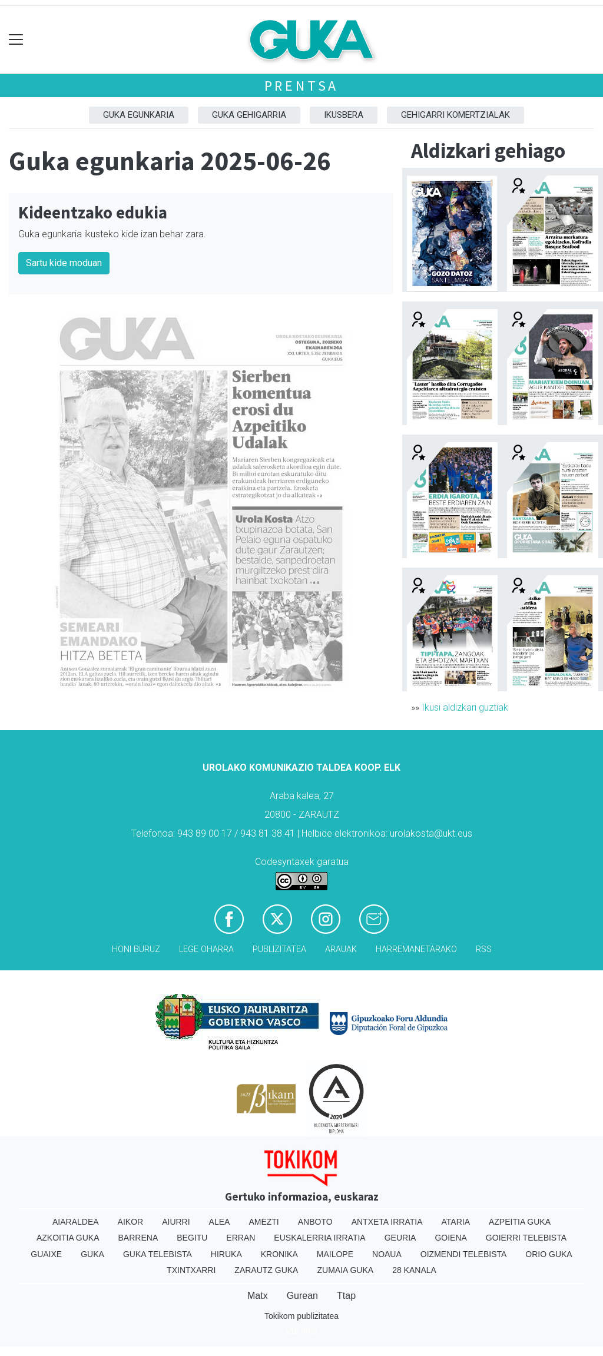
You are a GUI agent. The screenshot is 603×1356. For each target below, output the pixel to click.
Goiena (450, 1237)
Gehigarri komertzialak (455, 115)
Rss (484, 949)
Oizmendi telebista (463, 1254)
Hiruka (226, 1254)
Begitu (192, 1237)
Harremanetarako (416, 949)
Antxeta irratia (387, 1221)
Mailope (335, 1254)
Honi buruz (136, 949)
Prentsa (301, 86)
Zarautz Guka (266, 1270)
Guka (92, 1254)
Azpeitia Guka (520, 1221)
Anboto (315, 1221)
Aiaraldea (75, 1221)
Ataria (455, 1221)
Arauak (341, 949)
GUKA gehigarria (249, 115)
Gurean (302, 1296)
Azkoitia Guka (68, 1237)
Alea (219, 1221)
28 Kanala (414, 1270)
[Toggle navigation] (16, 39)
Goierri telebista (526, 1237)
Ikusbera (343, 115)
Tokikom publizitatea (301, 1316)
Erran (240, 1237)
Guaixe (46, 1254)
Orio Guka (548, 1254)
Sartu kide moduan (64, 262)
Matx (257, 1296)
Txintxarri (191, 1270)
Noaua (387, 1254)
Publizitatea (279, 949)
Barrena (138, 1237)
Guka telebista (157, 1254)
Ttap (346, 1296)
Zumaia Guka (345, 1270)
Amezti (264, 1221)
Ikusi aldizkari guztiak (465, 707)
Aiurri (176, 1221)
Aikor (131, 1221)
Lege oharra (206, 949)
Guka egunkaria (138, 115)
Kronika (279, 1254)
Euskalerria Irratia (319, 1237)
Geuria (400, 1237)
